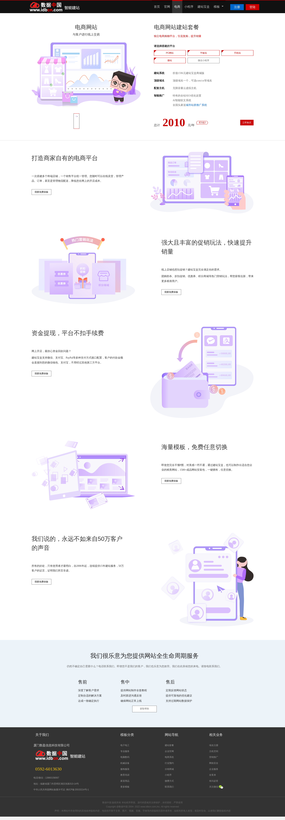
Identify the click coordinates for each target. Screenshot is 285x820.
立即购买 (241, 124)
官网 (167, 6)
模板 (218, 6)
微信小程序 (203, 60)
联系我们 (169, 790)
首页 (157, 6)
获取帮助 (144, 716)
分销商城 (169, 772)
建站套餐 (169, 748)
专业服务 (124, 754)
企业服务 (213, 772)
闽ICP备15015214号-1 (77, 793)
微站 (169, 60)
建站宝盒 (204, 6)
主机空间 (213, 754)
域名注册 (213, 748)
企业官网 (169, 754)
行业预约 (169, 766)
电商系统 (169, 760)
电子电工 (124, 748)
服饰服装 (124, 772)
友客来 (212, 778)
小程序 (188, 6)
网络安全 (213, 766)
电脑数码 (124, 760)
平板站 (203, 52)
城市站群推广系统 (196, 105)
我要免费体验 (46, 197)
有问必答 (213, 784)
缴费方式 (169, 784)
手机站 (237, 52)
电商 (177, 6)
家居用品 (124, 784)
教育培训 (124, 778)
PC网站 (169, 52)
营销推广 (213, 760)
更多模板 (124, 790)
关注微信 (216, 790)
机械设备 (124, 766)
